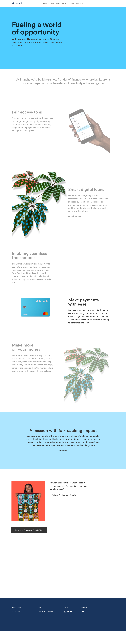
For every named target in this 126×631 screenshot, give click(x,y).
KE (15, 611)
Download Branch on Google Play (29, 530)
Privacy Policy (50, 611)
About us (45, 3)
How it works (55, 3)
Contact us (79, 3)
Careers (64, 3)
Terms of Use (41, 611)
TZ (22, 611)
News (72, 3)
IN (12, 611)
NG (19, 611)
